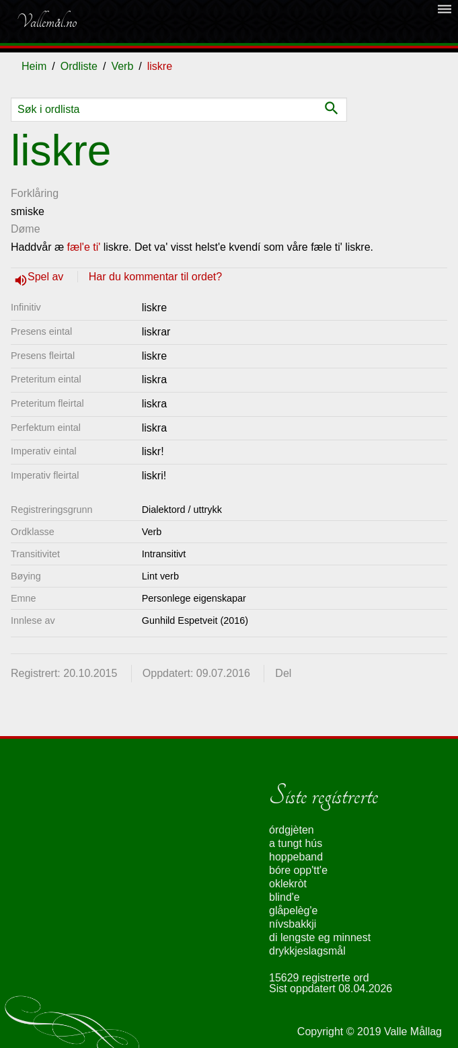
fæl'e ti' (84, 247)
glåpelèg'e (293, 910)
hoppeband (296, 856)
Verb (122, 66)
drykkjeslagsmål (307, 951)
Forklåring (35, 193)
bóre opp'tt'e (298, 870)
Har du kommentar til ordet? (155, 276)
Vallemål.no (46, 21)
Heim (34, 66)
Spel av (47, 276)
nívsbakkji (292, 924)
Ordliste (79, 66)
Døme (25, 229)
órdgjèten (291, 830)
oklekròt (288, 883)
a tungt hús (295, 843)
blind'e (284, 897)
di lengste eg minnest (320, 937)
